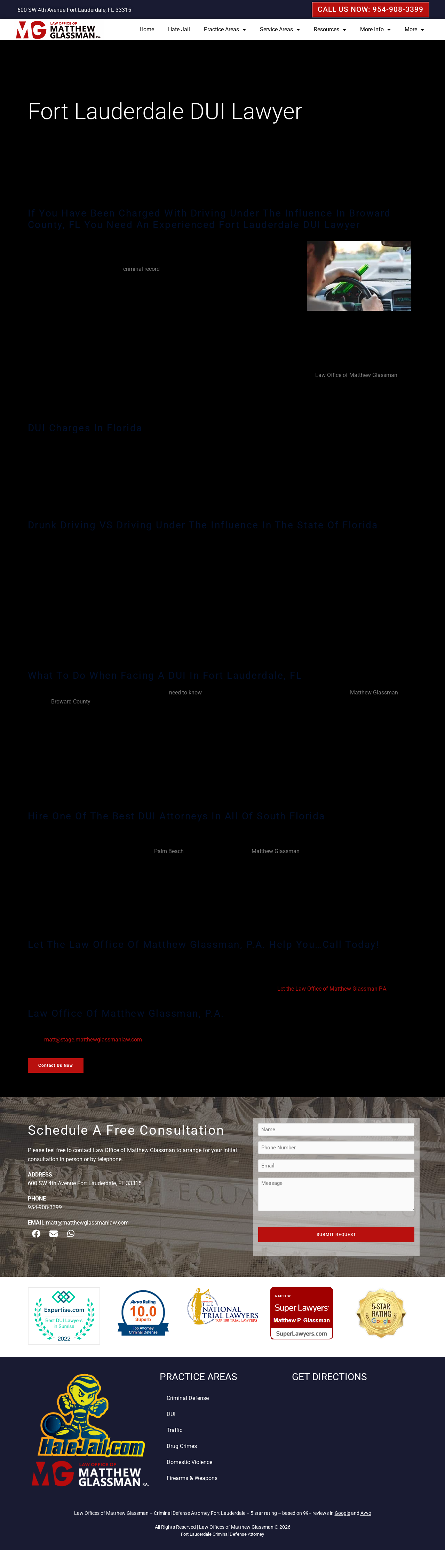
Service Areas (280, 29)
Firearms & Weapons (192, 1478)
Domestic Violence (189, 1462)
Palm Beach (169, 851)
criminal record (141, 269)
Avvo (365, 1513)
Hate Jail (179, 29)
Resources (330, 29)
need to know (185, 692)
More (414, 29)
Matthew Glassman (374, 692)
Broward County (70, 701)
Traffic (174, 1430)
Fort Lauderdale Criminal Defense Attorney (222, 1534)
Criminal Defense (188, 1398)
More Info (375, 29)
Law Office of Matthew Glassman (356, 375)
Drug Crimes (182, 1446)
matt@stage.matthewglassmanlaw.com (93, 1039)
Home (147, 29)
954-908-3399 (45, 1207)
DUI (171, 1414)
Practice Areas (225, 29)
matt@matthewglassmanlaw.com (87, 1222)
